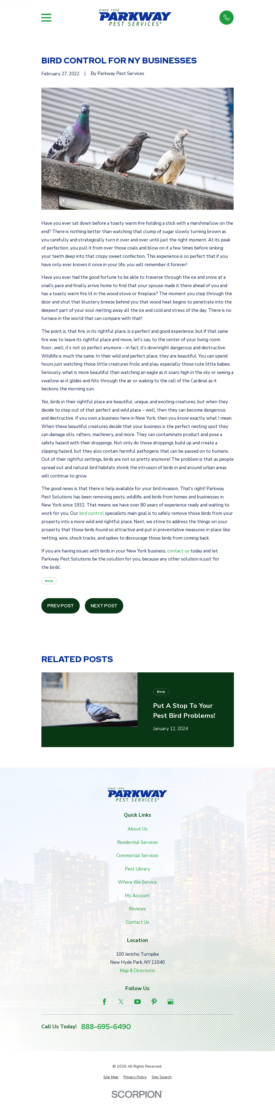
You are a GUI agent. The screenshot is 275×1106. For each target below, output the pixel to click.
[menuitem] (110, 1077)
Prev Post (60, 606)
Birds (49, 581)
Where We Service (137, 882)
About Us (137, 829)
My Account (137, 896)
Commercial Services (137, 855)
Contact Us (137, 922)
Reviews (137, 909)
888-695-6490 (106, 1026)
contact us (178, 551)
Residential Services (137, 842)
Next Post (104, 606)
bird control (91, 513)
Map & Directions (137, 971)
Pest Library (137, 869)
